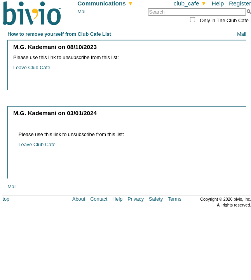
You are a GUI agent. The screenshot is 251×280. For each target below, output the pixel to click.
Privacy (135, 199)
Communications (105, 3)
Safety (156, 199)
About (78, 199)
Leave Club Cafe (31, 67)
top (5, 199)
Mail (81, 11)
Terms (174, 199)
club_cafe (190, 3)
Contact (98, 199)
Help (218, 3)
